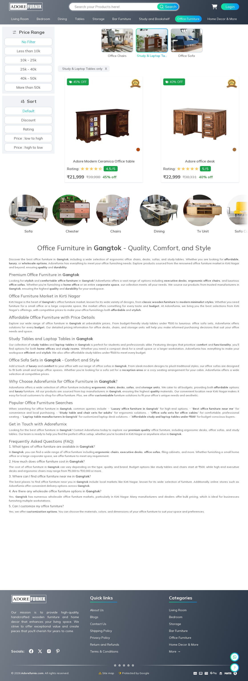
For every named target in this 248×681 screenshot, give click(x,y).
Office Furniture (188, 19)
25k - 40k (28, 69)
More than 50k (28, 87)
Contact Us (98, 624)
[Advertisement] (124, 556)
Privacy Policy (100, 638)
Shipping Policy (101, 631)
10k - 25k (28, 60)
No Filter (28, 42)
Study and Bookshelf (154, 19)
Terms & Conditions (104, 651)
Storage (99, 19)
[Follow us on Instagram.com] (49, 651)
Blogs (94, 617)
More (172, 651)
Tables (80, 19)
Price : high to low (28, 147)
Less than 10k (28, 51)
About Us (97, 610)
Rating (28, 129)
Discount (28, 120)
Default (28, 111)
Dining (62, 19)
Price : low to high (28, 138)
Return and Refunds (104, 645)
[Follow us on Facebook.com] (31, 651)
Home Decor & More (222, 19)
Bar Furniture (121, 19)
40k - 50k (28, 78)
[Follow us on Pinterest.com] (58, 651)
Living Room (20, 19)
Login (230, 6)
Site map (106, 673)
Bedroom (43, 19)
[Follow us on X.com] (40, 651)
